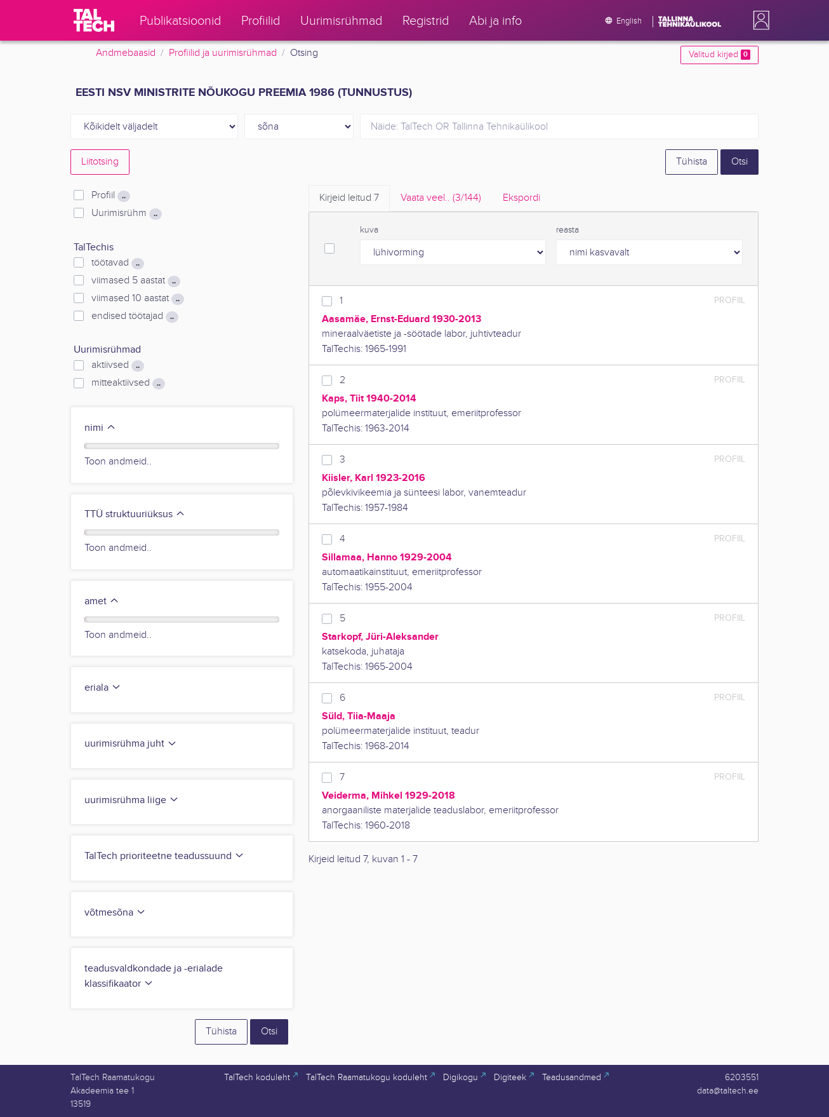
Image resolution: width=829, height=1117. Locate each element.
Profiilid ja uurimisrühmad (223, 53)
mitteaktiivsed (128, 383)
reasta (567, 230)
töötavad (117, 263)
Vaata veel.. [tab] (441, 198)
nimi (100, 428)
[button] (758, 20)
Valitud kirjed (719, 55)
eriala (102, 688)
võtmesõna (115, 913)
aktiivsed (117, 365)
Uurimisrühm (126, 213)
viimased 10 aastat (137, 298)
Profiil (110, 195)
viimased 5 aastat (135, 280)
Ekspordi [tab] (521, 198)
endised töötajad (134, 316)
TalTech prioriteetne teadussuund (164, 856)
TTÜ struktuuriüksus (134, 514)
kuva (369, 230)
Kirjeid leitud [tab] (349, 198)
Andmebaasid (126, 53)
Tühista (691, 162)
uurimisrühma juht (130, 744)
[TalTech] (94, 20)
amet (101, 601)
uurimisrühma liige (131, 800)
